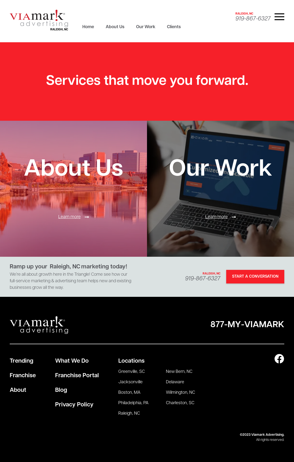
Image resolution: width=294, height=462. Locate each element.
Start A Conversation (255, 277)
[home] (39, 18)
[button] (279, 16)
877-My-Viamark (247, 325)
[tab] (88, 28)
